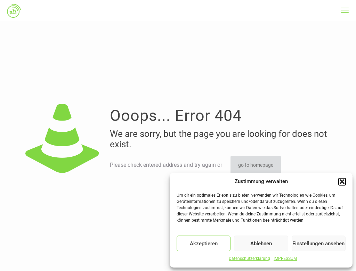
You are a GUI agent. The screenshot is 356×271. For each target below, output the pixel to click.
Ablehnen (261, 243)
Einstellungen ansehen (318, 243)
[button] (342, 181)
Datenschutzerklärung (249, 258)
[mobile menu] (345, 10)
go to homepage (255, 165)
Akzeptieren (204, 243)
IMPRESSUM (285, 258)
